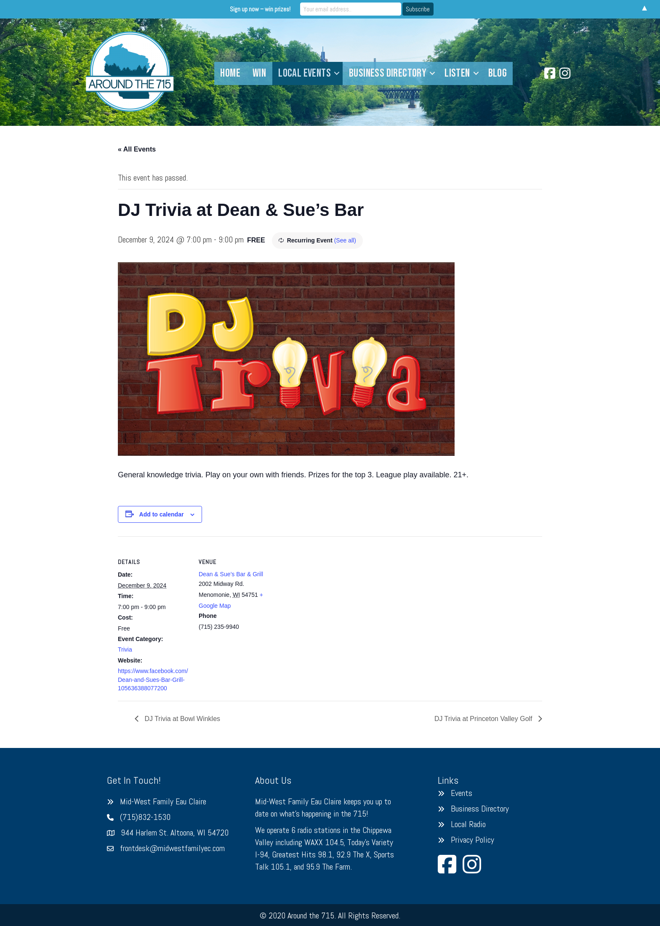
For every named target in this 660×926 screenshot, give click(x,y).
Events (461, 793)
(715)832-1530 (145, 817)
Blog (497, 73)
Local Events (304, 73)
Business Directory (387, 73)
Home (230, 73)
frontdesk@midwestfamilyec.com (172, 848)
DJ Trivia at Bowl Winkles (181, 718)
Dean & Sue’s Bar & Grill (231, 574)
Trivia (125, 649)
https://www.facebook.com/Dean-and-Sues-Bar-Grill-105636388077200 (153, 680)
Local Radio (468, 824)
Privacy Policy (472, 839)
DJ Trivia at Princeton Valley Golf (484, 718)
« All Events (137, 149)
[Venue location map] (323, 594)
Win (259, 73)
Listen (457, 73)
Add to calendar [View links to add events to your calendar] (161, 514)
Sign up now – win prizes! (260, 9)
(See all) (345, 240)
